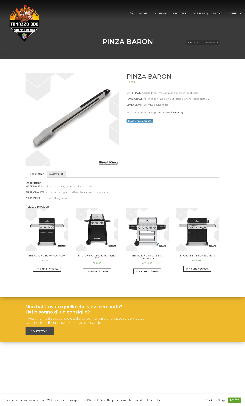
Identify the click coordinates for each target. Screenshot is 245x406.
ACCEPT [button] (234, 400)
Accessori (167, 112)
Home (141, 13)
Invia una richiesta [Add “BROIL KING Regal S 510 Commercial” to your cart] (147, 271)
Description (37, 174)
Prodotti (177, 13)
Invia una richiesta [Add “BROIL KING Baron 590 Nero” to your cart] (197, 268)
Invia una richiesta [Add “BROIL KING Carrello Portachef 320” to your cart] (97, 271)
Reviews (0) (55, 174)
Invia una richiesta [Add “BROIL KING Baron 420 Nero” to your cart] (47, 268)
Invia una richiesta (139, 121)
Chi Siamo (157, 13)
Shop (199, 42)
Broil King (178, 112)
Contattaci (39, 331)
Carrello (232, 13)
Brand (215, 13)
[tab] (37, 174)
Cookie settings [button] (215, 400)
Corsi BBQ (197, 13)
